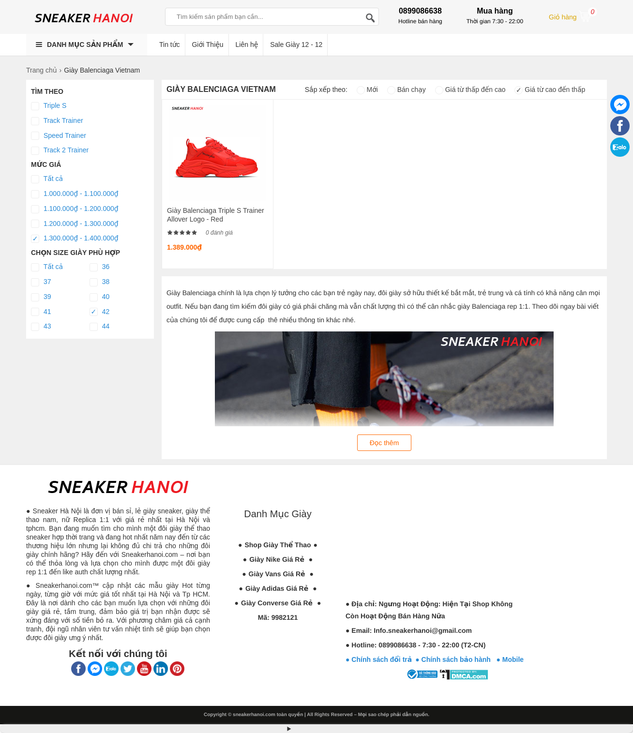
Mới (367, 89)
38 (99, 282)
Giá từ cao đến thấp (549, 89)
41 (41, 312)
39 (41, 297)
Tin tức (169, 44)
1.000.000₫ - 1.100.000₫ (75, 194)
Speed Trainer (58, 136)
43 (41, 326)
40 (99, 297)
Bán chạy (406, 89)
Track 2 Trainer (60, 150)
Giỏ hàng (573, 16)
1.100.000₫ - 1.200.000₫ (75, 209)
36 (99, 267)
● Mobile (510, 659)
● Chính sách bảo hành (455, 659)
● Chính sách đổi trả (379, 659)
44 (99, 326)
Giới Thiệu (207, 44)
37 (41, 282)
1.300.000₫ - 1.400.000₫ (75, 238)
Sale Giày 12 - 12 (296, 44)
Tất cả (47, 179)
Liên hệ (247, 44)
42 (99, 312)
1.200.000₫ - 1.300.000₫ (75, 224)
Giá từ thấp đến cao (470, 89)
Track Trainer (57, 121)
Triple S (48, 106)
